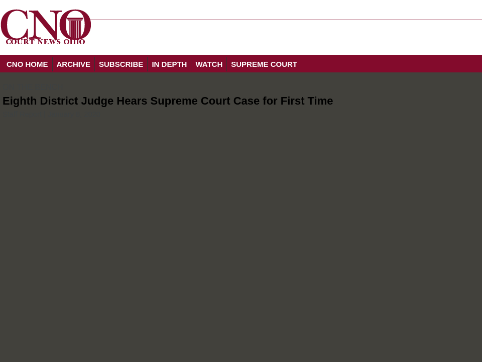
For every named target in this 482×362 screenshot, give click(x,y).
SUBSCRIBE (121, 64)
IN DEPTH (169, 64)
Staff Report (22, 114)
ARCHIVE (74, 64)
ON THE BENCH (33, 87)
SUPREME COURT (264, 64)
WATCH (208, 64)
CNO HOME (27, 64)
